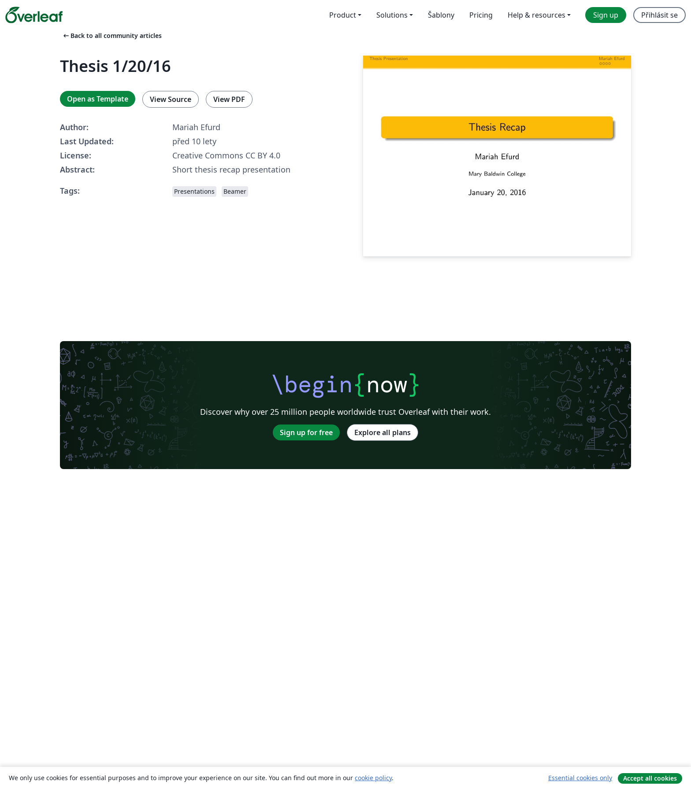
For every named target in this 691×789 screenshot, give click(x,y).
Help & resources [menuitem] (536, 15)
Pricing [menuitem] (481, 15)
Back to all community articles (112, 35)
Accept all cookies (650, 778)
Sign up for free (306, 432)
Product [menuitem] (342, 15)
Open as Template (97, 99)
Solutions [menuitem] (392, 15)
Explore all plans (382, 432)
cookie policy (373, 778)
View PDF (229, 99)
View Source (170, 99)
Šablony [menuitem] (441, 15)
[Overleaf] (34, 15)
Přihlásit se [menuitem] (659, 15)
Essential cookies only (580, 778)
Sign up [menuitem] (605, 15)
